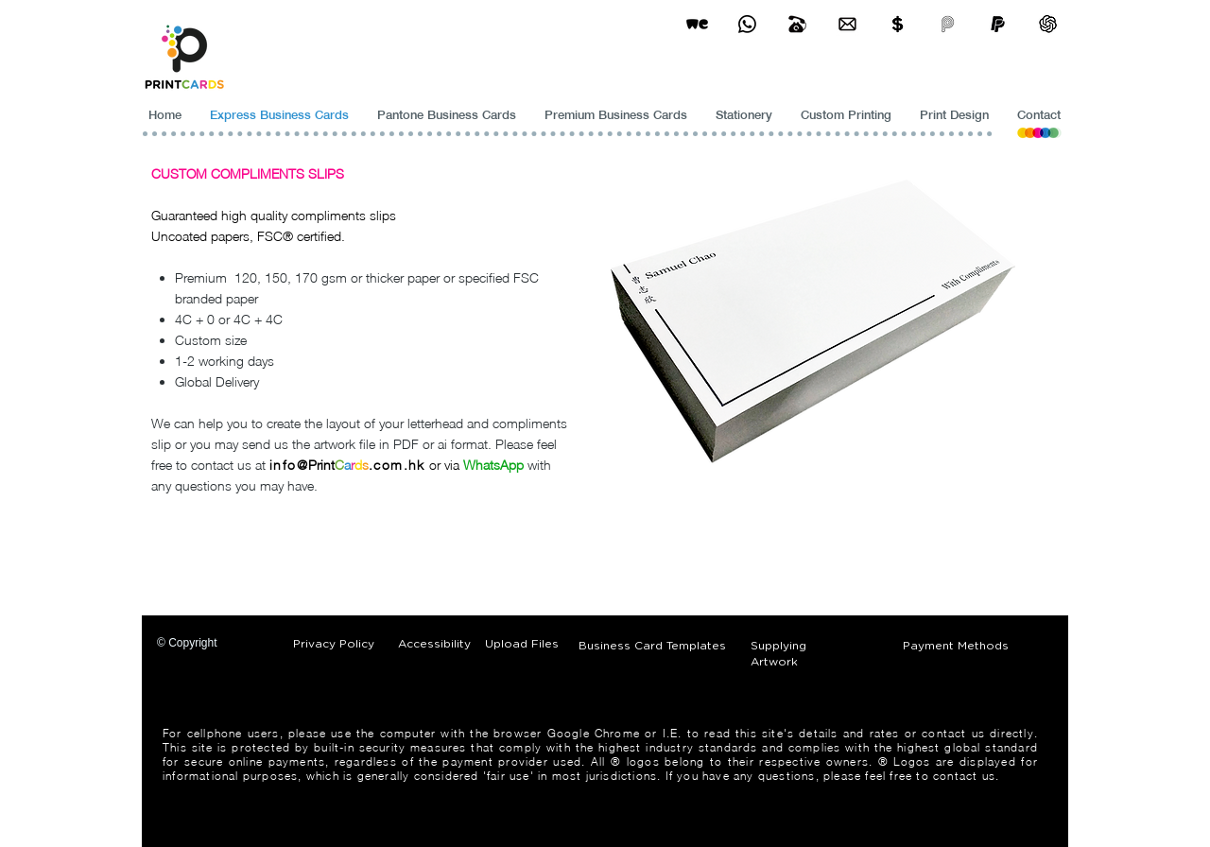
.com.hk (397, 465)
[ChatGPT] (1048, 24)
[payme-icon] (947, 24)
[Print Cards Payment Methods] (897, 24)
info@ (288, 465)
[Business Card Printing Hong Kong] (747, 24)
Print (321, 465)
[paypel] (998, 24)
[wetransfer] (697, 24)
